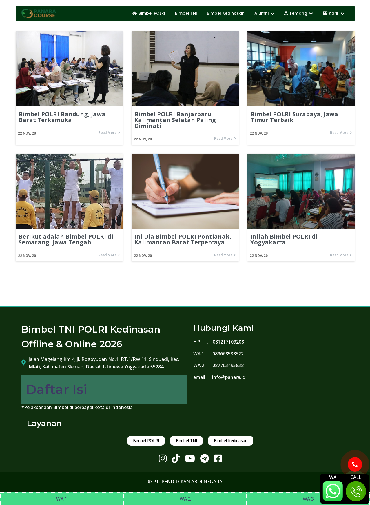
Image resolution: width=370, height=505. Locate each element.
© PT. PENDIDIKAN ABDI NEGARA (185, 481)
